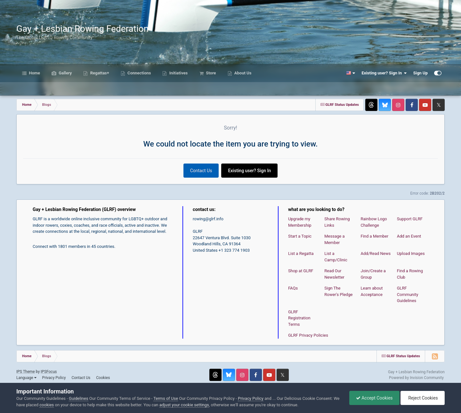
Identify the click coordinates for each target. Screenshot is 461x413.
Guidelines (78, 398)
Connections (138, 73)
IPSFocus (49, 371)
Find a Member (375, 236)
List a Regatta (301, 253)
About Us (242, 73)
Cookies (103, 377)
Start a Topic (299, 236)
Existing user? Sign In (384, 73)
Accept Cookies (374, 397)
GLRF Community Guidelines (407, 294)
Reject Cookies (422, 397)
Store (210, 73)
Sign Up (420, 73)
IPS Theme (25, 371)
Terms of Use (165, 398)
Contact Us (201, 170)
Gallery (65, 73)
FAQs (293, 288)
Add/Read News (376, 253)
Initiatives (178, 73)
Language (26, 377)
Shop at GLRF (300, 270)
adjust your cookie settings (184, 404)
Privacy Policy (54, 377)
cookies (46, 404)
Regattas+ (99, 73)
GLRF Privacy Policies (308, 335)
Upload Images (411, 253)
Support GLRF (410, 218)
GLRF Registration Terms (299, 318)
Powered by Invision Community (416, 377)
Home (34, 73)
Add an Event (409, 236)
